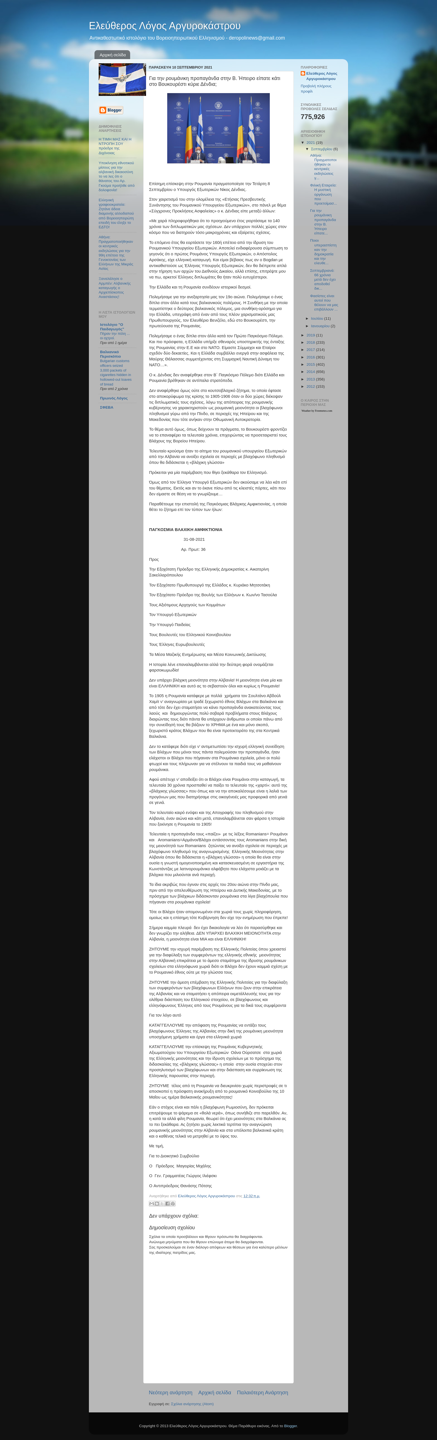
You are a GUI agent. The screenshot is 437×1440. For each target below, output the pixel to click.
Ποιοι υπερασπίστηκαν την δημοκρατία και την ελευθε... (323, 251)
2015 (311, 364)
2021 (311, 142)
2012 (311, 386)
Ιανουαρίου (321, 326)
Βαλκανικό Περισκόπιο (110, 354)
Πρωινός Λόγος (114, 398)
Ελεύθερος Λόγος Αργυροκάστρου (165, 25)
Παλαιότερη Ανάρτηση (262, 1392)
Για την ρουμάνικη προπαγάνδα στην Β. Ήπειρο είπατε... (323, 222)
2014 (311, 372)
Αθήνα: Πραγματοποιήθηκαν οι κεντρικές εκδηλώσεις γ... (323, 166)
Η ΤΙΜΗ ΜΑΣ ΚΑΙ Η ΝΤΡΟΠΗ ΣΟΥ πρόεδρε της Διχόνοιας (115, 146)
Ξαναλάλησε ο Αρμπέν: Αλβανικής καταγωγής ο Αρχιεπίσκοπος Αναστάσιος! (115, 288)
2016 (311, 357)
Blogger (290, 1426)
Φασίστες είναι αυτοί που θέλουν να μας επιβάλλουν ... (324, 303)
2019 (311, 335)
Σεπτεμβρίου (322, 149)
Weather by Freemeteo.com (317, 410)
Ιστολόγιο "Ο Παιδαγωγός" (112, 327)
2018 (311, 342)
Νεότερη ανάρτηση (171, 1392)
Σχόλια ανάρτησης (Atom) (192, 1404)
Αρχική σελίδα (113, 54)
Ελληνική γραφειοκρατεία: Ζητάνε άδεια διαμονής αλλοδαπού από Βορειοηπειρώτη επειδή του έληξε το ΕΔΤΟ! (116, 213)
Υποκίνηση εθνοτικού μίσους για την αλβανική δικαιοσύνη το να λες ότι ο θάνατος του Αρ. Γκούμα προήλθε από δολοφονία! (117, 176)
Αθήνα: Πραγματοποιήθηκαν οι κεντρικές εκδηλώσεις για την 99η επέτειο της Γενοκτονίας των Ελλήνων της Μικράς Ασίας (116, 253)
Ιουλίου (317, 318)
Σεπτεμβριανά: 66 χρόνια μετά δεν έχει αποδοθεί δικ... (323, 279)
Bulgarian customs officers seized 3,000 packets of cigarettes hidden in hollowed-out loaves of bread (116, 372)
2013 (311, 379)
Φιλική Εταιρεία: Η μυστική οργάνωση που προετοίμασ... (323, 194)
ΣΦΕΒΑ (106, 407)
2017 (311, 350)
